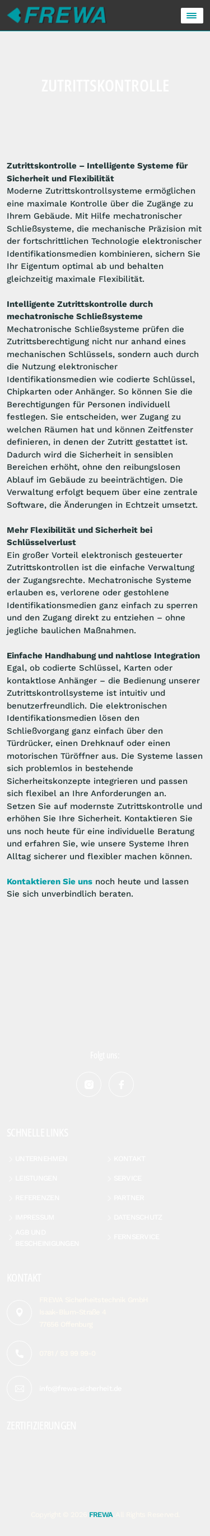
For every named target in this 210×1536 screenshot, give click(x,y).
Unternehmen (41, 1158)
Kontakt (130, 1158)
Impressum (34, 1217)
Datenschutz (138, 1217)
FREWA (101, 1514)
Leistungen (36, 1178)
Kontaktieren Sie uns (49, 882)
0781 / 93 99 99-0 (67, 1353)
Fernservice (137, 1236)
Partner (129, 1197)
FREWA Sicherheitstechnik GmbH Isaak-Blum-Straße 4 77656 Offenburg (93, 1312)
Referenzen (37, 1197)
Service (128, 1178)
